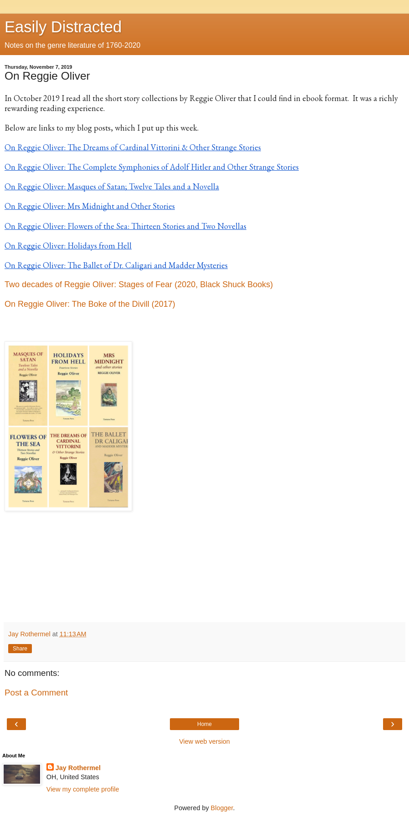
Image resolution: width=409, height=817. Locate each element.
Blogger (222, 808)
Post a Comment (36, 692)
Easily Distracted (63, 27)
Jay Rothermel (78, 767)
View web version (204, 741)
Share (20, 648)
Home (204, 724)
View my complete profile (82, 789)
